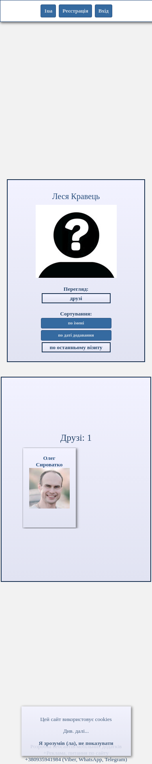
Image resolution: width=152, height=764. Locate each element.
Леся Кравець (76, 196)
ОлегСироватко (49, 461)
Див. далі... (76, 731)
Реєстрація (75, 11)
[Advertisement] (76, 102)
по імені (76, 323)
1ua (48, 11)
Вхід (103, 11)
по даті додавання (76, 335)
